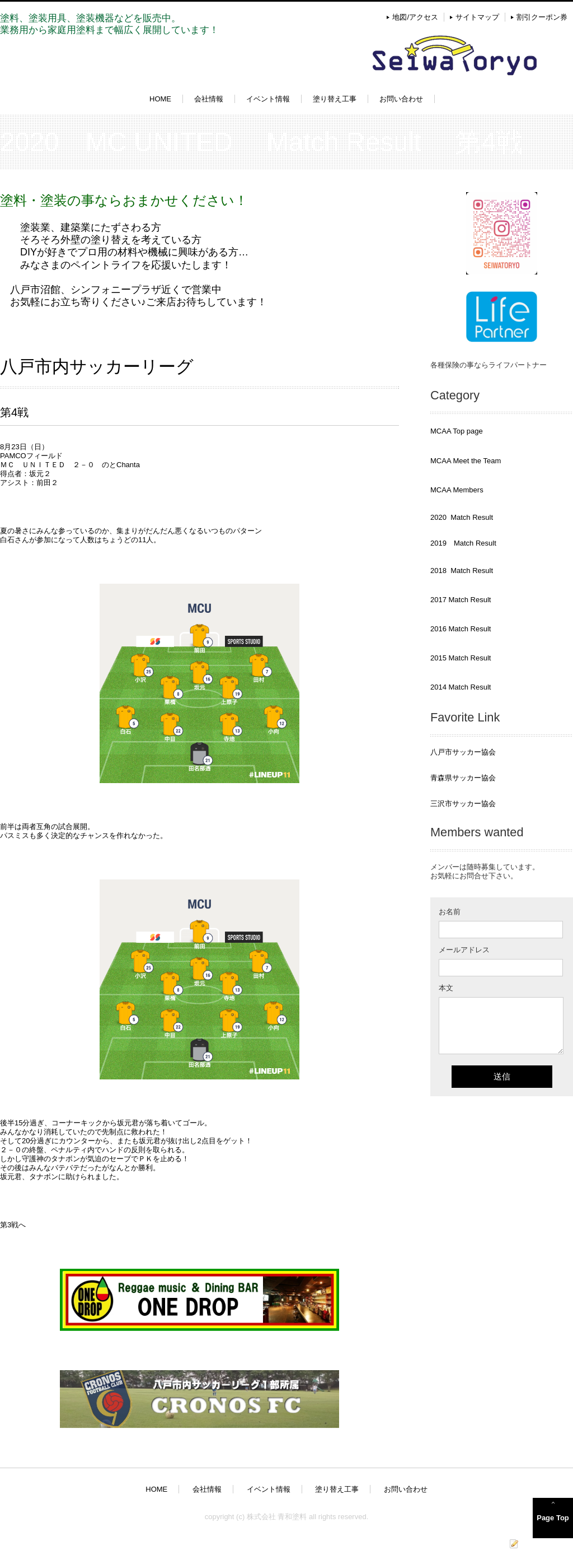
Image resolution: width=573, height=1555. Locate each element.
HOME (160, 99)
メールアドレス (464, 950)
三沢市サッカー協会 (463, 803)
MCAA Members (456, 490)
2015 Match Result (460, 658)
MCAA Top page (456, 431)
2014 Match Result (460, 687)
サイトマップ (477, 17)
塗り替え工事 (334, 99)
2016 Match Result (460, 629)
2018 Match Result (461, 570)
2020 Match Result (461, 517)
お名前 (450, 911)
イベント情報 (268, 99)
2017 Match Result (460, 599)
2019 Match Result (463, 543)
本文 (446, 988)
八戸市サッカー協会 (463, 752)
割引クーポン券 (541, 17)
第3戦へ (13, 1225)
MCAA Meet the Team (465, 461)
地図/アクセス (415, 17)
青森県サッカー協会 (463, 778)
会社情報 (208, 99)
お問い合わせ (401, 99)
